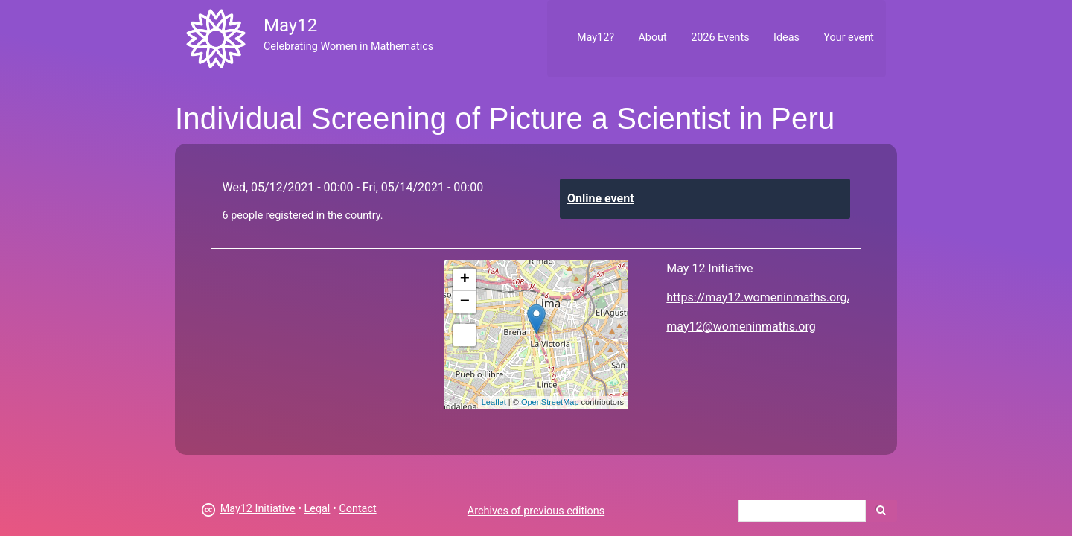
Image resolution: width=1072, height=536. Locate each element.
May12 (290, 25)
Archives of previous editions (536, 511)
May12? (595, 37)
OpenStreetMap (550, 402)
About (652, 37)
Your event (848, 37)
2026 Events (720, 37)
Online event (600, 198)
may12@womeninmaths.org (740, 326)
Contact (357, 508)
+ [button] (465, 280)
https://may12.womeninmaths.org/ (759, 297)
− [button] (465, 302)
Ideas (786, 37)
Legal (317, 508)
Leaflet (494, 402)
